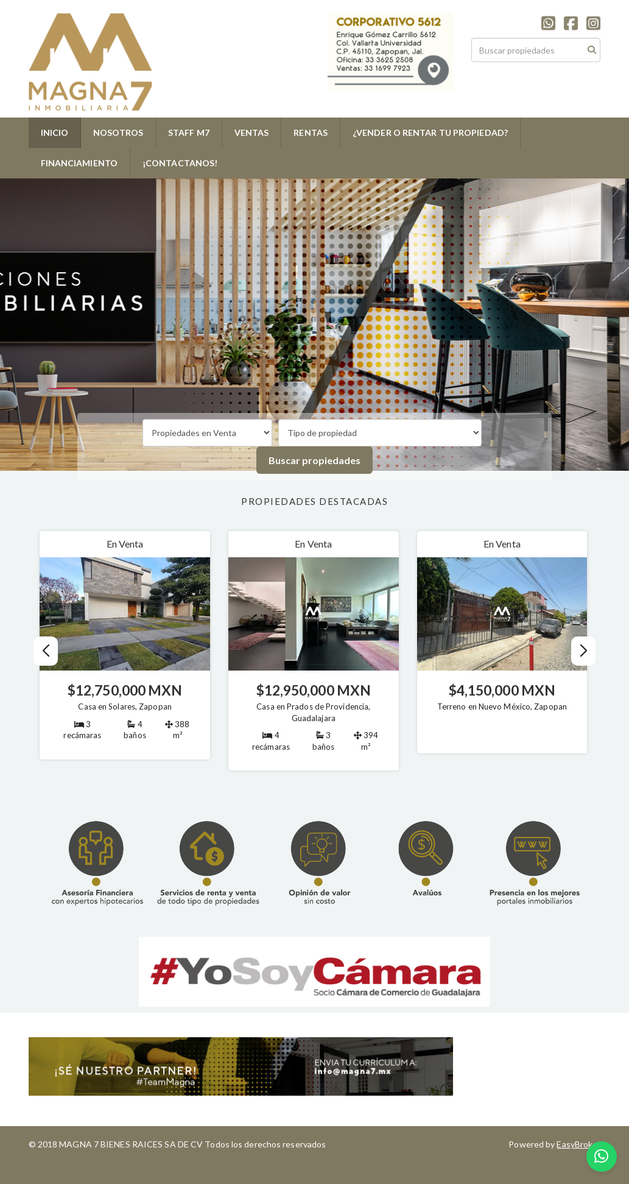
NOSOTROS (118, 132)
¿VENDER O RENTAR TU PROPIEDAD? (430, 132)
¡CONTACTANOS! (179, 163)
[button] (583, 651)
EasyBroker (578, 1144)
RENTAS (310, 132)
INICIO (55, 132)
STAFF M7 (188, 132)
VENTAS (251, 132)
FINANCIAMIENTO (79, 163)
